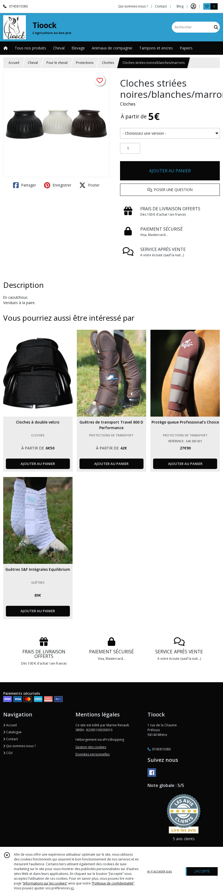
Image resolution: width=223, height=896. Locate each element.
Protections (84, 62)
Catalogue (12, 732)
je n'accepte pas (159, 871)
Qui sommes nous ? (19, 746)
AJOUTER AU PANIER (170, 171)
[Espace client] (193, 6)
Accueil (14, 62)
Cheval (33, 62)
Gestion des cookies (90, 747)
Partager (24, 185)
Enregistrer (57, 185)
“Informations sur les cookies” (44, 883)
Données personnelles (92, 754)
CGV (8, 753)
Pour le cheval (56, 62)
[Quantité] (130, 148)
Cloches (108, 62)
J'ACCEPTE (202, 871)
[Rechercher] (216, 27)
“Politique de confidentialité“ (112, 883)
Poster (89, 185)
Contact (161, 6)
